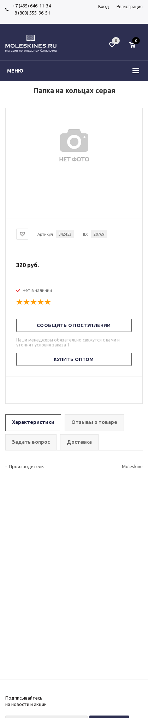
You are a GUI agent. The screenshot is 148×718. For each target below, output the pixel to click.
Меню (15, 71)
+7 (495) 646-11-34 (31, 5)
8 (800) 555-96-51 (31, 12)
